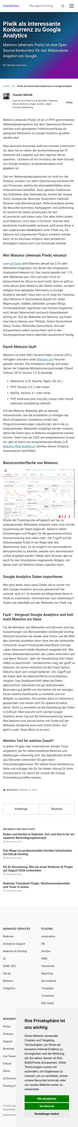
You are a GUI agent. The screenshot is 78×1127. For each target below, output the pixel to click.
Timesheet (47, 995)
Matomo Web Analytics (18, 446)
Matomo (8, 981)
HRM (44, 958)
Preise (6, 1026)
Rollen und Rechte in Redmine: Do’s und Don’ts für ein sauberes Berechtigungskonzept (38, 836)
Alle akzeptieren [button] (46, 1098)
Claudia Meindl (22, 95)
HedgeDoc (9, 988)
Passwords (47, 966)
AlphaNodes (11, 6)
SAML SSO (9, 966)
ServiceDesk (48, 981)
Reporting (47, 973)
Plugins (47, 928)
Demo (6, 1071)
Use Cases (9, 1056)
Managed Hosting (41, 6)
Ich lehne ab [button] (47, 1106)
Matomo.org (45, 359)
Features (8, 1034)
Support (8, 1041)
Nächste (56, 809)
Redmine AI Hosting (15, 951)
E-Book (7, 1063)
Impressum (9, 1114)
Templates (47, 988)
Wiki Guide (47, 1003)
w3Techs (15, 263)
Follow (69, 102)
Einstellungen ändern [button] (46, 1113)
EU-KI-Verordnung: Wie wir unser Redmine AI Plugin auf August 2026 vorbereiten (38, 868)
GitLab (7, 973)
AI (4, 958)
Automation (48, 936)
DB (43, 943)
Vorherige (20, 809)
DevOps (45, 951)
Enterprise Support (14, 943)
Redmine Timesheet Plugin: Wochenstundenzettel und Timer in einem (36, 885)
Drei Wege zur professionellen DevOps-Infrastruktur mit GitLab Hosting (37, 852)
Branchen (8, 1048)
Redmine (8, 936)
